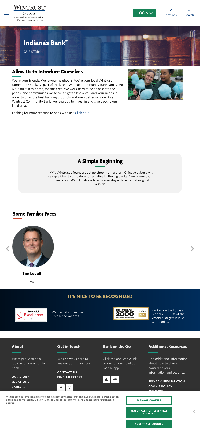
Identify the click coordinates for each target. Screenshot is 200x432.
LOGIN (145, 13)
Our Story (20, 376)
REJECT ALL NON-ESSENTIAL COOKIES (149, 412)
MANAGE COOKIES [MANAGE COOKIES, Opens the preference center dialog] (149, 400)
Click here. (82, 113)
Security (155, 391)
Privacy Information (166, 381)
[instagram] (69, 387)
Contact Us (67, 372)
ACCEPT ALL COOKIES (149, 423)
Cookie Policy (160, 386)
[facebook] (61, 387)
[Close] (194, 411)
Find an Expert (69, 377)
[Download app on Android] (115, 379)
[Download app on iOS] (106, 379)
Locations (20, 381)
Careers (18, 386)
